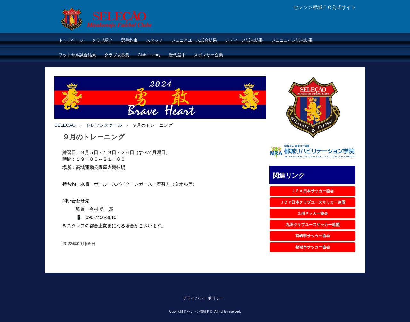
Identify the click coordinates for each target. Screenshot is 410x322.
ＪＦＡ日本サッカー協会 (312, 191)
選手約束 (129, 40)
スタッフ (154, 40)
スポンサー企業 (208, 54)
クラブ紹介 (102, 40)
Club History (149, 54)
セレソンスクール (104, 125)
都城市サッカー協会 (312, 247)
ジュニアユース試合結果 (194, 40)
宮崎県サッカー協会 (312, 236)
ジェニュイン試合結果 (292, 40)
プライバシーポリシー (203, 298)
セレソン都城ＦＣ (119, 19)
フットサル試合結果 (77, 54)
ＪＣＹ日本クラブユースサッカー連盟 (312, 202)
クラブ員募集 (116, 54)
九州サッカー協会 (312, 213)
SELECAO (65, 125)
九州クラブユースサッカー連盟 (313, 224)
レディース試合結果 (244, 40)
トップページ (71, 40)
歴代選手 (177, 54)
